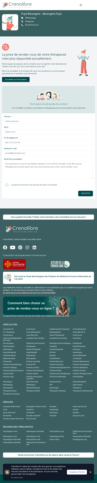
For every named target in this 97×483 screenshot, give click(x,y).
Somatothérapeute (33, 388)
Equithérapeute (9, 346)
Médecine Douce (9, 358)
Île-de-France (31, 419)
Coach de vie (77, 335)
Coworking (77, 338)
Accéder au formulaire (16, 79)
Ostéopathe (7, 361)
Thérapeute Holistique (58, 391)
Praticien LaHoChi (32, 367)
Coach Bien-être (32, 335)
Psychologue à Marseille (11, 439)
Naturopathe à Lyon (57, 431)
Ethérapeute (30, 346)
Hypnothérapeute (9, 352)
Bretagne (53, 406)
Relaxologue (30, 385)
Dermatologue (8, 343)
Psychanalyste (78, 377)
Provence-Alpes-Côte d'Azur (13, 419)
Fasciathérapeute (79, 346)
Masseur (53, 355)
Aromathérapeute (79, 329)
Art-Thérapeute (8, 332)
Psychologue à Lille (33, 436)
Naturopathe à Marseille (82, 436)
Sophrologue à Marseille (35, 431)
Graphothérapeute (56, 349)
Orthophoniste (55, 358)
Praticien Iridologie (10, 367)
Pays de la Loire (78, 416)
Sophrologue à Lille (10, 436)
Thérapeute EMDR (33, 391)
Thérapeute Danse (9, 391)
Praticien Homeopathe (81, 364)
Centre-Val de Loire (80, 406)
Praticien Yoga (8, 377)
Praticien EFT (31, 364)
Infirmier (53, 352)
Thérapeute (77, 388)
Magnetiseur (31, 355)
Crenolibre (8, 239)
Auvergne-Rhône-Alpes (11, 406)
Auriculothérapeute (33, 332)
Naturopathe (31, 358)
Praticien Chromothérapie (12, 364)
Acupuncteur (31, 329)
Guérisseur (77, 349)
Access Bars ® (8, 329)
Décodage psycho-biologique (60, 343)
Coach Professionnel (57, 335)
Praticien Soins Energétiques (60, 374)
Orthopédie (77, 358)
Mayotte (76, 413)
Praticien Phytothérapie (34, 370)
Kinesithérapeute (9, 355)
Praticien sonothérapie (58, 377)
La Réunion (30, 413)
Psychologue (7, 382)
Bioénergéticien (55, 332)
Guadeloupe (54, 409)
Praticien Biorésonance (81, 361)
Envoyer (85, 193)
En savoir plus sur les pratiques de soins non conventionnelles (29, 293)
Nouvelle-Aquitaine (33, 416)
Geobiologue (7, 349)
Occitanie (53, 416)
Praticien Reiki (8, 374)
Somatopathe (8, 388)
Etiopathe (53, 346)
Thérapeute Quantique (11, 394)
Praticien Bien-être (56, 361)
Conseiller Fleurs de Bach (35, 338)
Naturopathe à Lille (33, 439)
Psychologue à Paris (10, 431)
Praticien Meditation (80, 367)
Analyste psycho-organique (59, 329)
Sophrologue (54, 388)
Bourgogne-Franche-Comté (36, 406)
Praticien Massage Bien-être (60, 367)
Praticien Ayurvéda (33, 361)
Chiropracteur (8, 335)
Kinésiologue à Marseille (12, 442)
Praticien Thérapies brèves (82, 374)
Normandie (7, 416)
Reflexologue (8, 385)
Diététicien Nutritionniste (35, 343)
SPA (51, 385)
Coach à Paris (54, 439)
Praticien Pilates (55, 370)
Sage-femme (77, 385)
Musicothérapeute (79, 355)
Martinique (54, 413)
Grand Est (30, 409)
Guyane (75, 409)
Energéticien (77, 343)
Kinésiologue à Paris (57, 436)
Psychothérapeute (79, 382)
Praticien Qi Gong (79, 370)
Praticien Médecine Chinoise (13, 370)
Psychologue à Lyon (80, 439)
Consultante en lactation (58, 338)
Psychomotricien (32, 382)
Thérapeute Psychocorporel (83, 391)
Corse (5, 409)
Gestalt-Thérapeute (33, 349)
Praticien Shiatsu (32, 374)
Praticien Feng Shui (56, 364)
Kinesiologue (77, 352)
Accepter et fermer (77, 472)
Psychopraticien (55, 382)
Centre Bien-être (79, 332)
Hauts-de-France (9, 413)
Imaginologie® (31, 352)
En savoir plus (17, 478)
